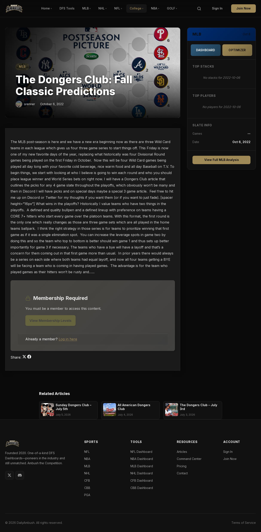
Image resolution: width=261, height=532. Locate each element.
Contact (182, 473)
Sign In (217, 8)
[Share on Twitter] (24, 357)
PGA (87, 495)
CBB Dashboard (141, 488)
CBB (87, 488)
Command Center (189, 459)
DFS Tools (67, 8)
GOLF (172, 8)
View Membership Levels (50, 320)
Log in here (68, 339)
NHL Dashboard (141, 473)
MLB (86, 8)
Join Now (243, 8)
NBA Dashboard (141, 459)
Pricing (181, 466)
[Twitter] (9, 475)
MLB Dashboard (141, 466)
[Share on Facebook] (29, 357)
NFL (118, 8)
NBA (155, 8)
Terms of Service (243, 522)
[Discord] (19, 475)
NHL (102, 8)
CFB (87, 480)
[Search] (199, 8)
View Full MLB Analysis (221, 160)
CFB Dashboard (141, 480)
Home (46, 8)
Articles (182, 451)
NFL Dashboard (141, 451)
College (136, 8)
